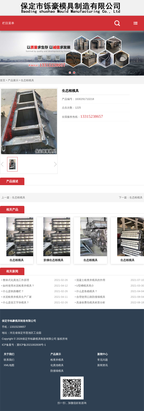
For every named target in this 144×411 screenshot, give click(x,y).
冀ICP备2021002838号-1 (31, 344)
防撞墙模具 (57, 370)
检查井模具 (57, 359)
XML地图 (9, 365)
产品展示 (13, 80)
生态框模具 (27, 80)
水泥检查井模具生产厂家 (17, 296)
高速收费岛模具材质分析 (90, 302)
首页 (2, 80)
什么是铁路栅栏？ (13, 291)
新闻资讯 (102, 365)
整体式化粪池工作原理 (16, 279)
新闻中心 (102, 354)
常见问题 (102, 359)
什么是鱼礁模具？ (86, 291)
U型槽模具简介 (85, 285)
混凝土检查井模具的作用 (90, 279)
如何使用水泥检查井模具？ (18, 285)
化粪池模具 (57, 365)
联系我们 (9, 359)
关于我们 (9, 354)
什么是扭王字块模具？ (16, 302)
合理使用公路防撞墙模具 (90, 296)
